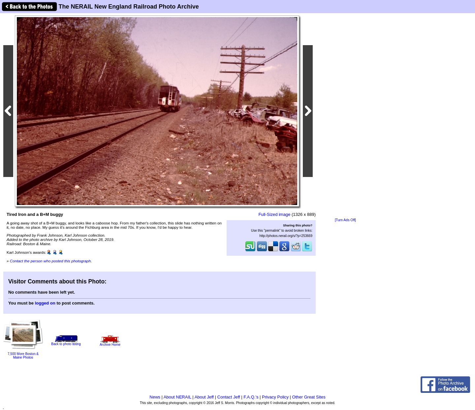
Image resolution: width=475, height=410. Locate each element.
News (154, 397)
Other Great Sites (309, 397)
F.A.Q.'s (250, 397)
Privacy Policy (275, 397)
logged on (45, 303)
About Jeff (204, 397)
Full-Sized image (275, 214)
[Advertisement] (345, 116)
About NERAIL (177, 397)
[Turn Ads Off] (345, 220)
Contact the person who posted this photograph (50, 261)
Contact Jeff (228, 397)
